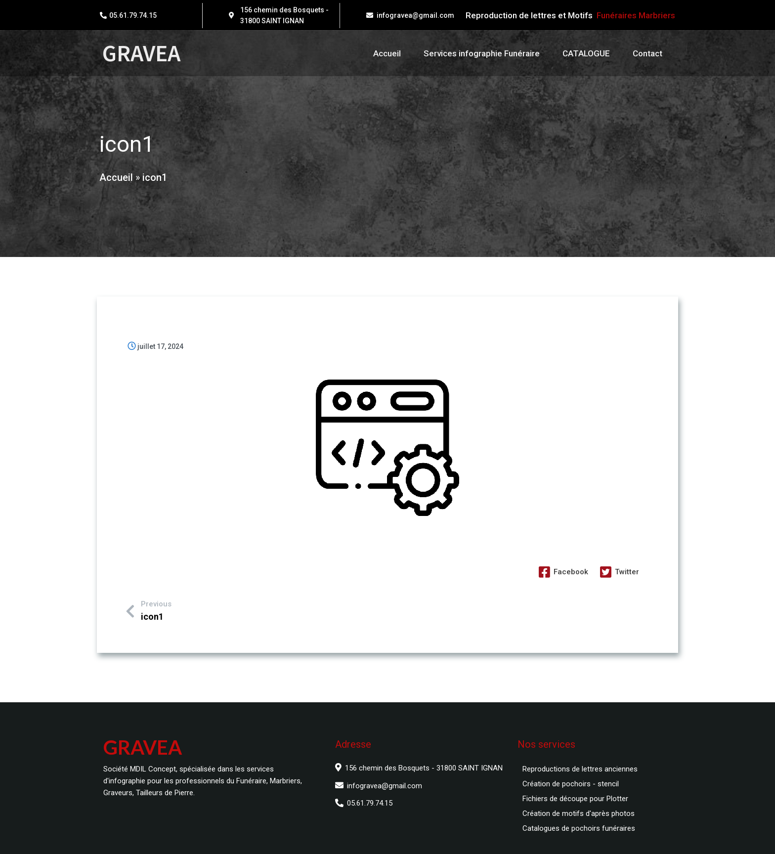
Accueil (115, 181)
